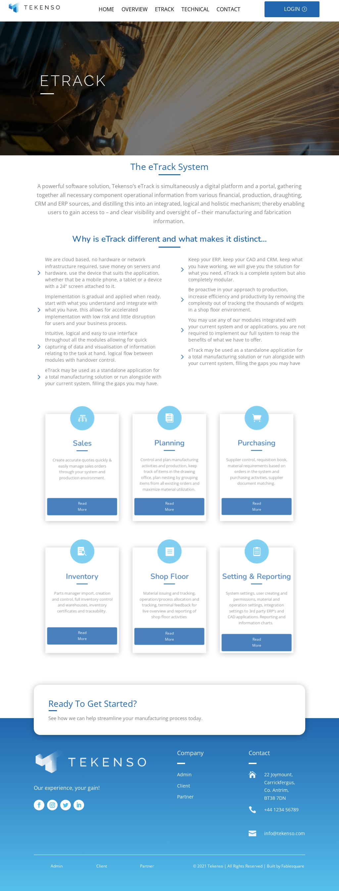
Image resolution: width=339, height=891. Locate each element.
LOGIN (292, 9)
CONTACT (228, 10)
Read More (114, 492)
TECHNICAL (195, 10)
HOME (106, 10)
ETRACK (164, 10)
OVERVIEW (134, 10)
